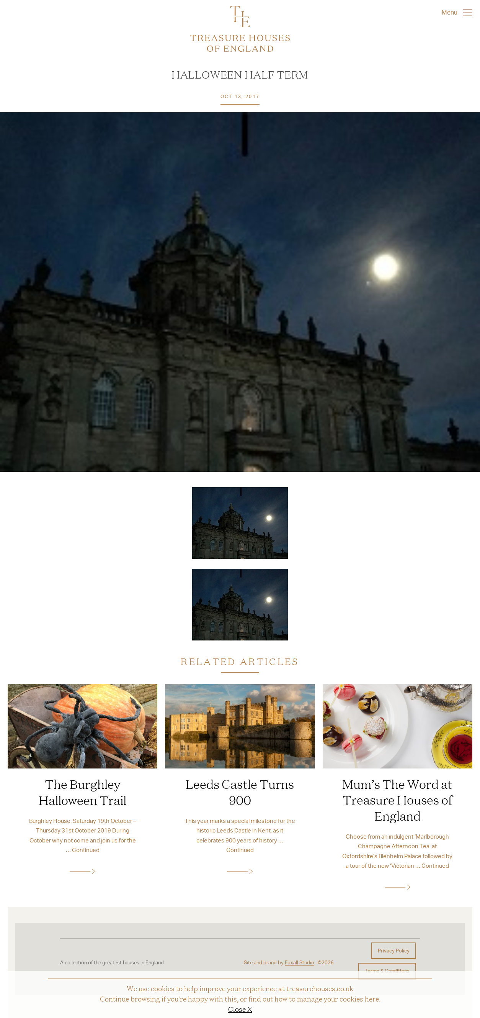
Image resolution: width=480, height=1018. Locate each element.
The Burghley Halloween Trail (82, 792)
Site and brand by (279, 962)
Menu (457, 12)
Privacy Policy (394, 950)
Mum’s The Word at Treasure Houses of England (397, 800)
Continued (86, 850)
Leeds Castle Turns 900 (240, 792)
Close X (240, 1009)
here (372, 998)
